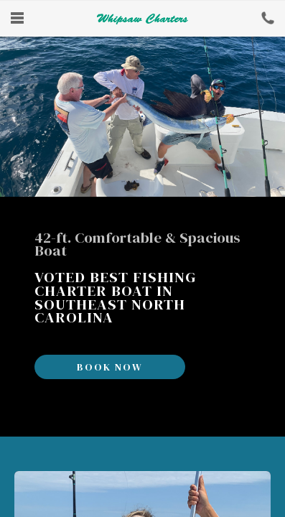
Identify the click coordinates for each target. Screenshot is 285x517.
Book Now (267, 17)
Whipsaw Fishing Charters (142, 19)
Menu (17, 17)
